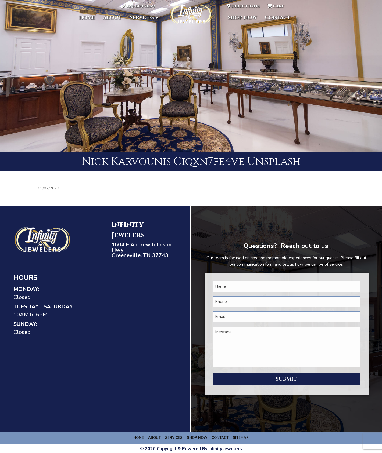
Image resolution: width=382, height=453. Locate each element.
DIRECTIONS (243, 6)
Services (142, 17)
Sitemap (241, 437)
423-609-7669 (138, 6)
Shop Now (242, 17)
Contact (278, 17)
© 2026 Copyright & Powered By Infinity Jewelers (191, 449)
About (112, 17)
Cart (275, 6)
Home (87, 17)
